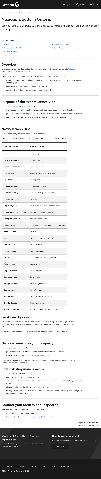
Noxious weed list (10, 52)
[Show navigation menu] (93, 4)
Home (4, 13)
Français (66, 4)
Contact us (60, 446)
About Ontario (7, 466)
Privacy (53, 466)
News (44, 466)
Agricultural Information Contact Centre (24, 417)
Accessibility (21, 466)
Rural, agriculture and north (20, 13)
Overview (7, 44)
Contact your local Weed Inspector (67, 48)
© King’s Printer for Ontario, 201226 (15, 471)
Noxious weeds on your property (66, 44)
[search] (80, 4)
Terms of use (65, 466)
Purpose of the (16, 48)
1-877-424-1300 (46, 417)
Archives (34, 466)
